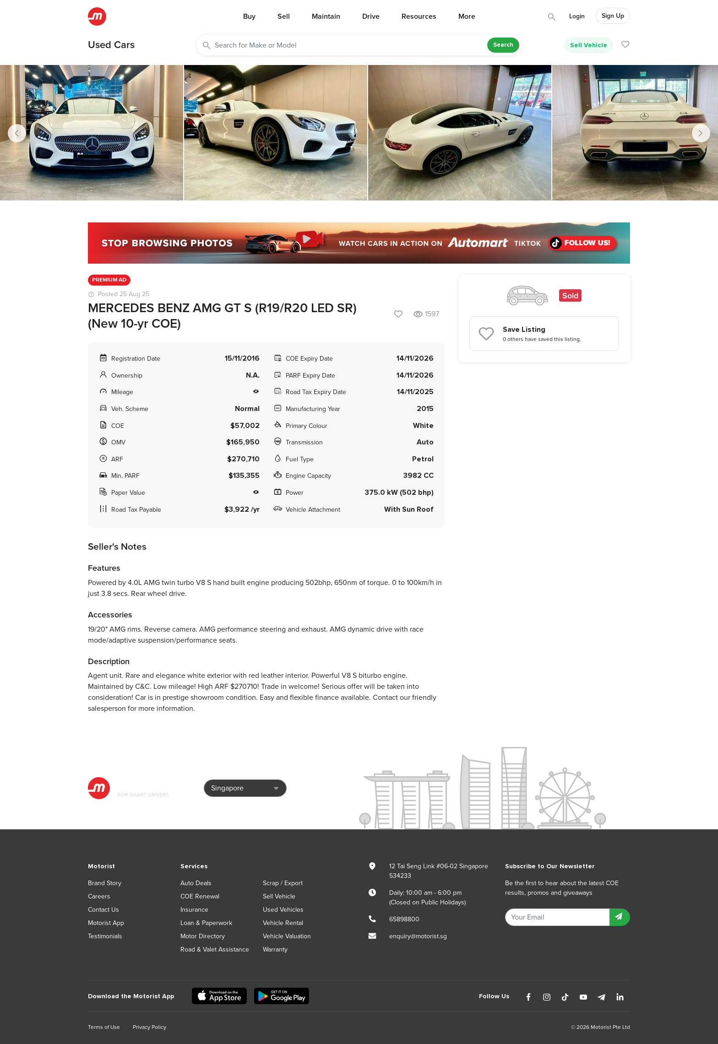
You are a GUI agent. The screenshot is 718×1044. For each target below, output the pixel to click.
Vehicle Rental (283, 923)
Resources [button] (419, 16)
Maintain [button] (326, 16)
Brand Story (104, 883)
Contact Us (103, 910)
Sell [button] (283, 16)
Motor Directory (202, 936)
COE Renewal (199, 896)
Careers (99, 896)
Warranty (275, 949)
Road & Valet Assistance (214, 949)
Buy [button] (249, 16)
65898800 (404, 919)
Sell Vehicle (588, 45)
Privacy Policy (149, 1027)
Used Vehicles (283, 910)
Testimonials (105, 936)
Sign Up (613, 16)
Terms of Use (104, 1027)
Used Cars (111, 45)
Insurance (194, 910)
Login (577, 16)
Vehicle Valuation (287, 936)
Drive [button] (371, 16)
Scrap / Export (283, 883)
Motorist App (106, 923)
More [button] (466, 16)
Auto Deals (196, 883)
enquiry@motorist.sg (418, 936)
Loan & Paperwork (206, 923)
